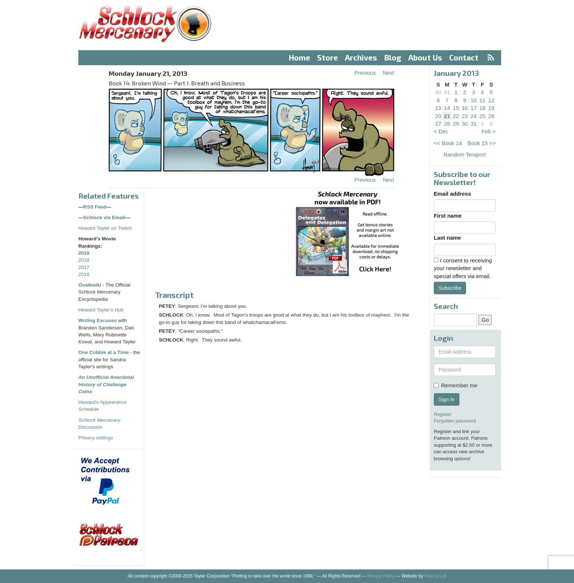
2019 (83, 253)
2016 (83, 274)
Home (299, 57)
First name (448, 216)
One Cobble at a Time (103, 352)
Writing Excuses (97, 320)
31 (447, 92)
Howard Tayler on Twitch (105, 228)
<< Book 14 (448, 143)
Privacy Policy (381, 576)
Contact (463, 57)
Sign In (447, 399)
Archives (361, 57)
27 (438, 124)
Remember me (455, 385)
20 (438, 116)
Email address (452, 194)
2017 (83, 267)
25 (482, 116)
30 (438, 92)
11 (482, 100)
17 (473, 108)
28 (447, 124)
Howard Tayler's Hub (101, 310)
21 (447, 116)
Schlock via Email (104, 217)
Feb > (488, 131)
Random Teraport (465, 154)
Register (442, 414)
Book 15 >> (481, 143)
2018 (83, 260)
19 (491, 108)
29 (456, 124)
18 (482, 108)
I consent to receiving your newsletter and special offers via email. (463, 268)
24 (473, 116)
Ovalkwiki (90, 285)
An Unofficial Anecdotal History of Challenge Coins (106, 384)
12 (491, 100)
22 (456, 116)
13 (438, 108)
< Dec (441, 131)
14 (447, 108)
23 (465, 116)
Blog (392, 57)
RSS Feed (95, 207)
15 (456, 108)
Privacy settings (95, 437)
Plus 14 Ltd (435, 576)
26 (491, 116)
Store (327, 57)
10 (473, 100)
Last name (447, 238)
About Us (425, 57)
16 (465, 108)
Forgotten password (455, 421)
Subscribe (450, 288)
